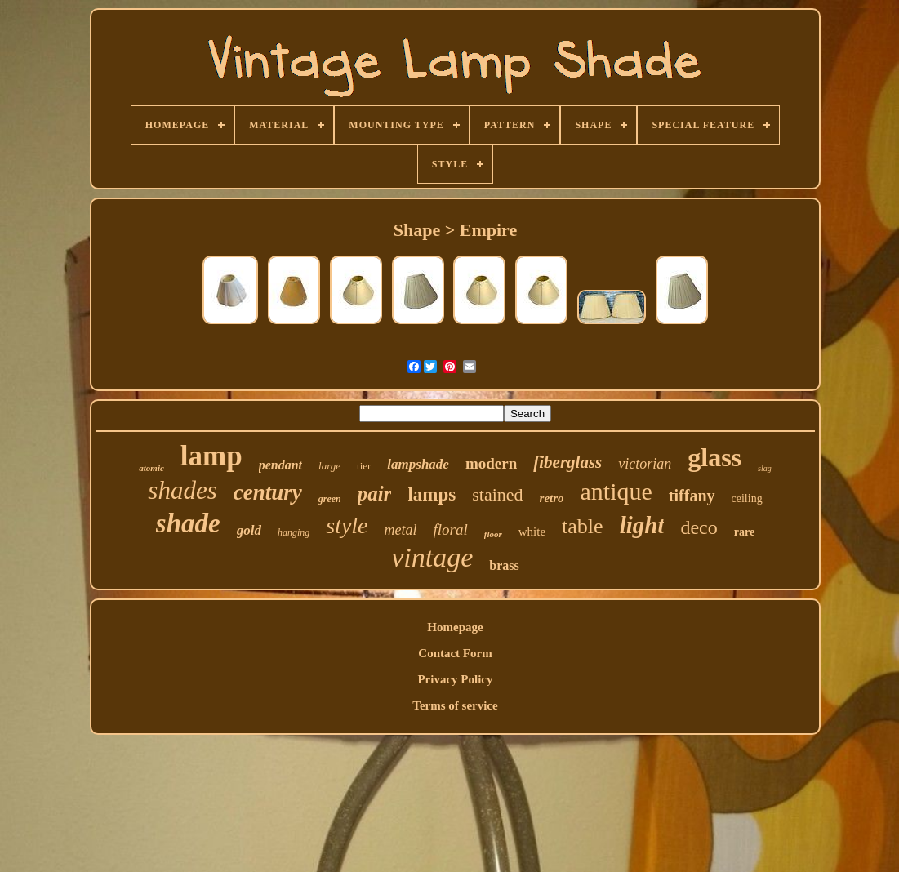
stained (497, 494)
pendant (280, 465)
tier (364, 466)
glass (714, 457)
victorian (644, 464)
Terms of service (454, 705)
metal (401, 530)
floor (493, 534)
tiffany (692, 496)
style (346, 525)
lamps (431, 494)
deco (698, 527)
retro (552, 498)
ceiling (747, 498)
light (642, 525)
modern (491, 463)
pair (375, 494)
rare (744, 532)
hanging (293, 532)
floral (451, 529)
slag (765, 468)
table (582, 526)
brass (503, 565)
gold (249, 530)
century (268, 492)
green (329, 499)
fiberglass (567, 462)
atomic (151, 468)
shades (182, 490)
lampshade (418, 464)
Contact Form (455, 653)
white (531, 531)
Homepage (455, 627)
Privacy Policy (454, 679)
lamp (211, 456)
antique (616, 491)
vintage (432, 557)
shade (188, 523)
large (329, 466)
